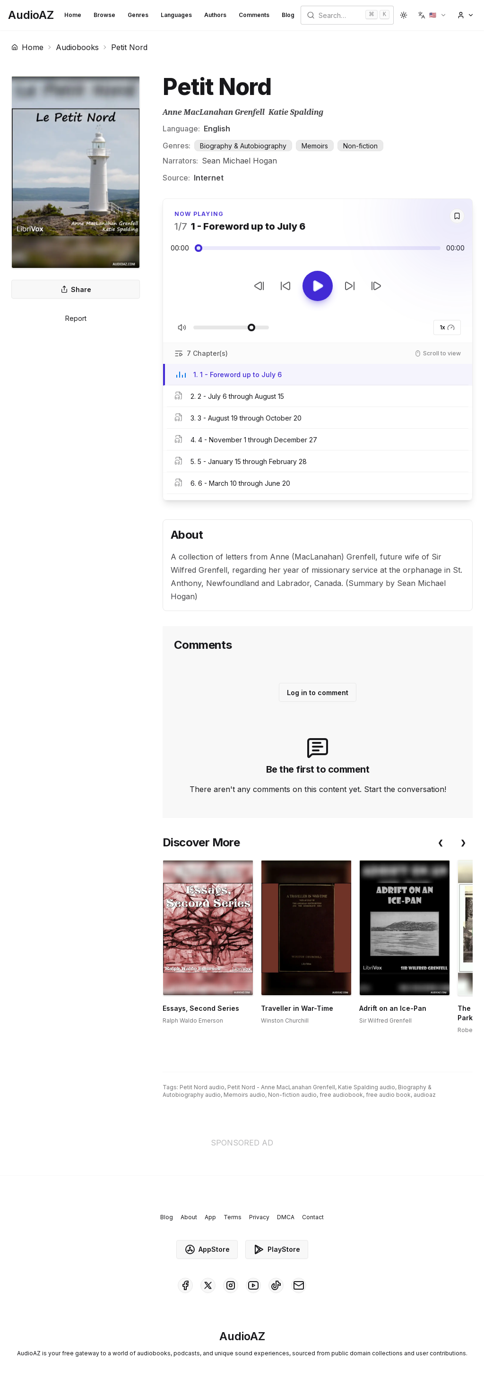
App (210, 1217)
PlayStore (276, 1249)
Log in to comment (317, 693)
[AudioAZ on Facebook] (185, 1285)
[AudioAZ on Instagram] (230, 1285)
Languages (176, 14)
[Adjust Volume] (231, 327)
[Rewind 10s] (285, 285)
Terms (233, 1217)
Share (75, 289)
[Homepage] (31, 15)
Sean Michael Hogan (239, 160)
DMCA (285, 1217)
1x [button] (447, 327)
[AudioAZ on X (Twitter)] (208, 1285)
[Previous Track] (259, 285)
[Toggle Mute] (182, 327)
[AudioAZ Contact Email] (298, 1285)
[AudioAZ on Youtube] (253, 1285)
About (189, 1217)
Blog (288, 14)
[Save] (457, 216)
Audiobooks (77, 47)
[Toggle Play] (317, 286)
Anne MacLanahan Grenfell (214, 112)
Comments (254, 14)
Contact (313, 1217)
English (217, 128)
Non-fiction (360, 146)
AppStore (207, 1249)
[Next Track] (376, 285)
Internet (209, 177)
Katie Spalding (295, 112)
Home (72, 14)
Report (75, 318)
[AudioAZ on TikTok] (276, 1285)
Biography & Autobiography (243, 146)
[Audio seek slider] (318, 248)
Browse (104, 14)
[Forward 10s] (349, 285)
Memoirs (315, 146)
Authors (215, 14)
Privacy (259, 1217)
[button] (432, 15)
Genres (138, 14)
